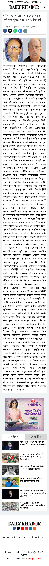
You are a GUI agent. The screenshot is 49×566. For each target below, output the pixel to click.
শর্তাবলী (30, 537)
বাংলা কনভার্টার (40, 537)
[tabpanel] (24, 475)
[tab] (13, 437)
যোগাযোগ (6, 537)
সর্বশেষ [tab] (13, 436)
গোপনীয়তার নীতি (18, 537)
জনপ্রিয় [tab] (36, 436)
